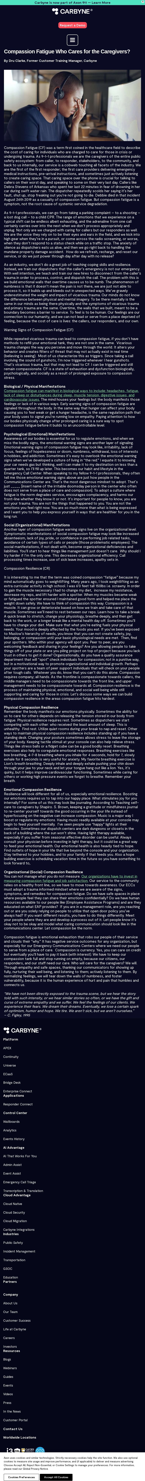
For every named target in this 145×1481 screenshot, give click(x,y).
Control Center (15, 1111)
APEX (7, 1046)
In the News (12, 1409)
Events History (14, 1137)
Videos (8, 1392)
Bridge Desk (12, 1080)
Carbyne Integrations (19, 1227)
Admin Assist (12, 1162)
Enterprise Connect (17, 1089)
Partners (10, 1279)
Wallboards (11, 1119)
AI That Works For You (20, 1154)
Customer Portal (15, 1418)
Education (10, 1275)
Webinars (10, 1366)
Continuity (11, 1054)
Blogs (7, 1357)
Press (7, 1400)
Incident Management (19, 1249)
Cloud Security (14, 1210)
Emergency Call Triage (19, 1180)
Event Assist (12, 1171)
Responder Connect (18, 1102)
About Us (10, 1301)
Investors (10, 1344)
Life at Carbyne (14, 1327)
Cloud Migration (15, 1219)
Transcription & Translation (23, 1188)
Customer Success (17, 1318)
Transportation (14, 1258)
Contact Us (12, 1426)
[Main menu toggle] (72, 36)
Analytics (9, 1128)
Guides (8, 1374)
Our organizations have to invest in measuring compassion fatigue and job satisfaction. (70, 875)
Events (8, 1383)
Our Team (10, 1309)
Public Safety (13, 1240)
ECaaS (8, 1072)
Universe (9, 1063)
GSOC (7, 1266)
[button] (72, 23)
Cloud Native (12, 1201)
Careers (9, 1336)
